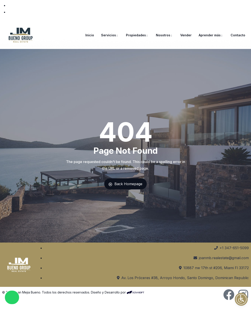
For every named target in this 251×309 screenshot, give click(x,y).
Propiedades (137, 35)
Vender (186, 35)
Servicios (110, 35)
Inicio (89, 35)
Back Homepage (125, 184)
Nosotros (164, 35)
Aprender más (211, 35)
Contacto (238, 35)
